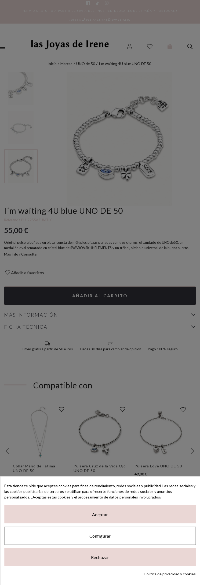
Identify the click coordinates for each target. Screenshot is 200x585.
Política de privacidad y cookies (170, 574)
